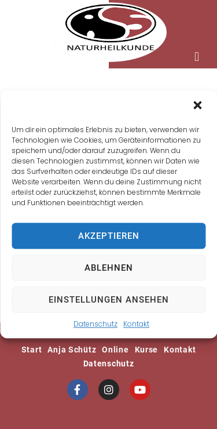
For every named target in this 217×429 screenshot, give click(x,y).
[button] (198, 106)
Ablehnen (108, 268)
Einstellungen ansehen (109, 300)
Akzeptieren (108, 236)
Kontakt (136, 324)
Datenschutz (95, 324)
